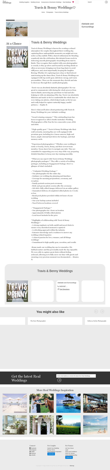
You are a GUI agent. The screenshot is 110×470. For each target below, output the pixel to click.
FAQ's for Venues (70, 453)
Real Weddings (67, 2)
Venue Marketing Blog (71, 455)
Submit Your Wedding (53, 448)
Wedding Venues (35, 2)
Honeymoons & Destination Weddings (51, 2)
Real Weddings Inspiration (54, 451)
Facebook (32, 448)
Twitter (32, 451)
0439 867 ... (63, 286)
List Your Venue (69, 448)
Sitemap (72, 465)
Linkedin (32, 455)
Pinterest (32, 453)
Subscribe (51, 454)
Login (66, 450)
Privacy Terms (51, 450)
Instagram (32, 450)
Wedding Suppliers (24, 2)
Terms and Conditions (71, 451)
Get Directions (65, 289)
